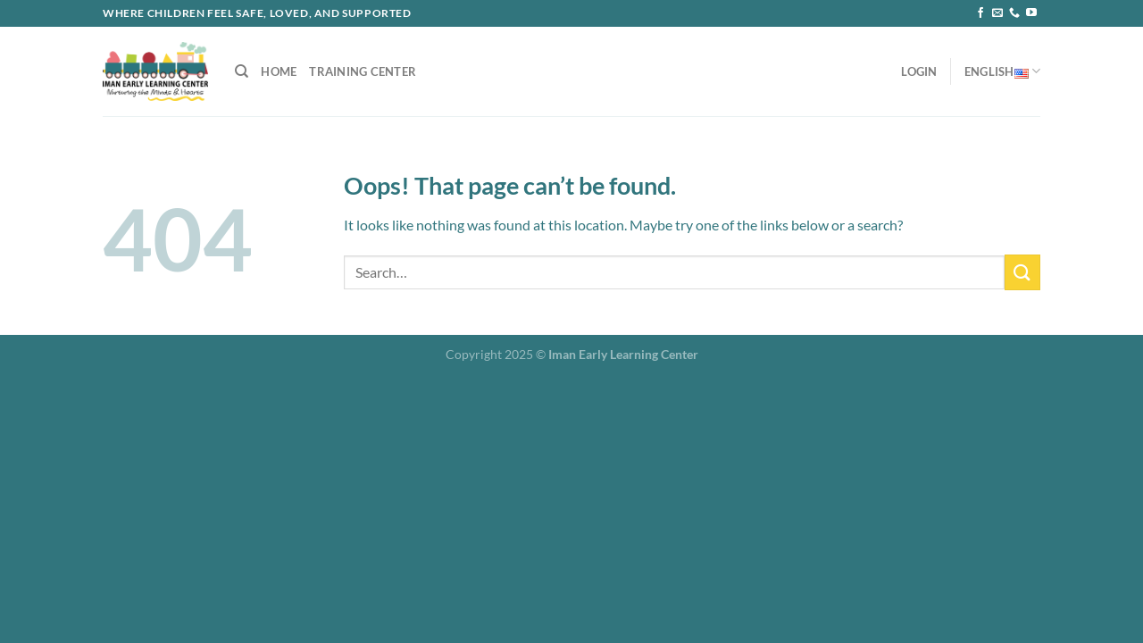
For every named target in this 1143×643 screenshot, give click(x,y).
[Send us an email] (997, 13)
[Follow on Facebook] (980, 13)
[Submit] (1022, 272)
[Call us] (1014, 13)
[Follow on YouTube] (1031, 13)
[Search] (241, 71)
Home (278, 71)
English (1002, 71)
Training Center (362, 71)
